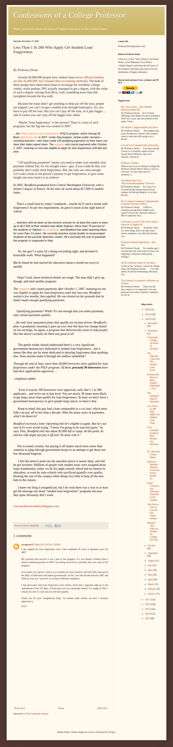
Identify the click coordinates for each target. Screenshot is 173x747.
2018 (147, 319)
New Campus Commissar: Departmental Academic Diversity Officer (140, 202)
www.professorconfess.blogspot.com (36, 506)
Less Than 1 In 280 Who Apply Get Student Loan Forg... (153, 414)
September (153, 553)
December (153, 323)
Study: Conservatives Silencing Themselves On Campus (153, 491)
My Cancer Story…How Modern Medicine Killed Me (136, 108)
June (150, 570)
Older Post (102, 708)
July (150, 565)
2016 (147, 604)
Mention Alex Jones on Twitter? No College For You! (152, 531)
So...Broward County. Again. (153, 454)
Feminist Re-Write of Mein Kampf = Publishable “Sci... (153, 381)
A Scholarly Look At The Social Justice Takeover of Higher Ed (139, 223)
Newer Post (19, 708)
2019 (147, 314)
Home (61, 708)
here (126, 59)
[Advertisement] (61, 681)
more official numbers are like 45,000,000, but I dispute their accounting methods (58, 79)
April (150, 579)
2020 (147, 309)
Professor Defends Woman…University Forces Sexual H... (153, 470)
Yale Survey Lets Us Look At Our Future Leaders (153, 511)
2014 (147, 613)
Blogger (111, 732)
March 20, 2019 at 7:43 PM (47, 544)
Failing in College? (130, 163)
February (152, 589)
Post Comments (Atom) (37, 713)
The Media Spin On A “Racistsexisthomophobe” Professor (138, 182)
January (152, 593)
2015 (147, 609)
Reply (24, 606)
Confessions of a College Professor (69, 14)
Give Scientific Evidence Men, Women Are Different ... (153, 437)
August (151, 561)
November (153, 331)
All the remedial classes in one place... (139, 263)
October (151, 545)
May (150, 575)
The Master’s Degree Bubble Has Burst (139, 127)
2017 (147, 599)
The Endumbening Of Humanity (153, 397)
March (151, 584)
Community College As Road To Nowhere (152, 343)
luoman (91, 732)
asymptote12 (27, 544)
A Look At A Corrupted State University (140, 145)
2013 (147, 618)
